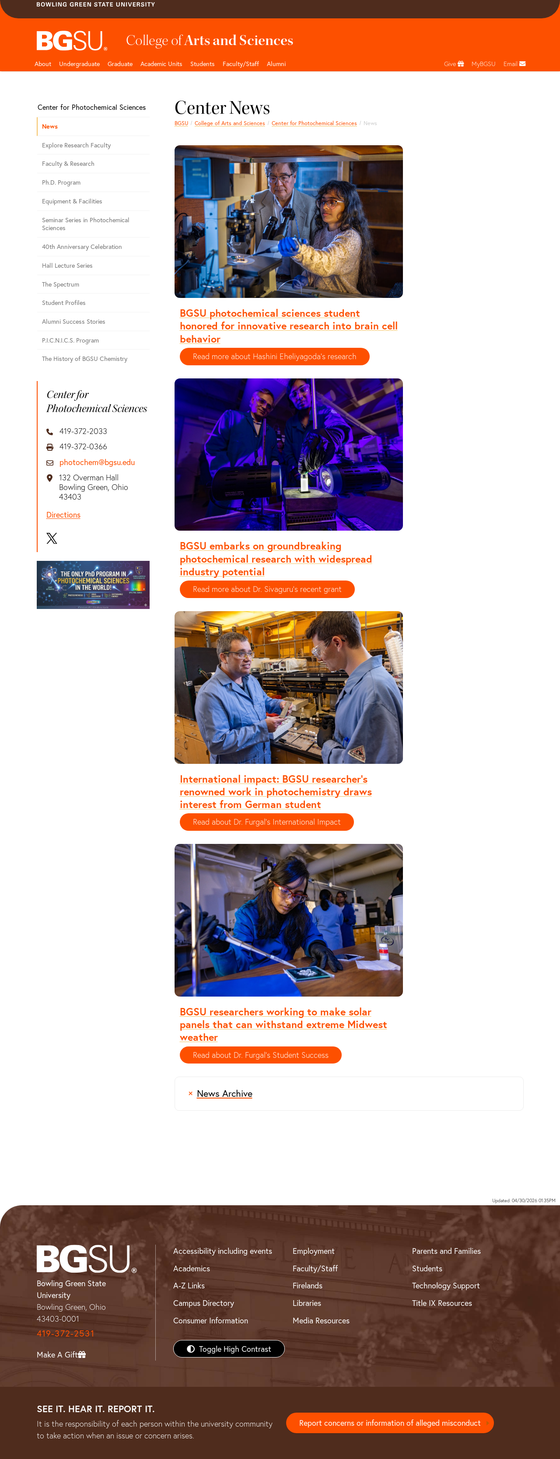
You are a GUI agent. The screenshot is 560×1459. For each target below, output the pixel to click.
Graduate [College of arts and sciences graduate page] (120, 63)
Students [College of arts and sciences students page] (202, 63)
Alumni (276, 63)
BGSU (181, 122)
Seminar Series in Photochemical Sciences (86, 224)
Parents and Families (446, 1251)
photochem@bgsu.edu (97, 462)
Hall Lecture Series (67, 265)
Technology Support (446, 1285)
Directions (63, 515)
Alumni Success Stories (73, 321)
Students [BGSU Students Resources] (427, 1268)
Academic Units (161, 63)
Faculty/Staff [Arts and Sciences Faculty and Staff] (241, 63)
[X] (51, 538)
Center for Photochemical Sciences (314, 122)
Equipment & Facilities (72, 201)
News (50, 126)
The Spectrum (60, 284)
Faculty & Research (68, 163)
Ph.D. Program (61, 182)
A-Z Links (189, 1285)
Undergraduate (79, 63)
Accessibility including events (222, 1251)
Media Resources (321, 1320)
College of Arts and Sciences (230, 122)
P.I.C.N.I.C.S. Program (70, 340)
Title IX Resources (442, 1303)
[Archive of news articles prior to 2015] (349, 1094)
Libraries (307, 1303)
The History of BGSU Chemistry (84, 358)
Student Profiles (64, 302)
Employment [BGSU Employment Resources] (314, 1251)
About (43, 63)
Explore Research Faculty (76, 145)
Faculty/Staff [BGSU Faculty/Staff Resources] (315, 1268)
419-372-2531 (65, 1333)
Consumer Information (210, 1320)
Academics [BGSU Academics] (191, 1268)
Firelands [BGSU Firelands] (307, 1285)
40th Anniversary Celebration (82, 246)
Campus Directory (203, 1303)
